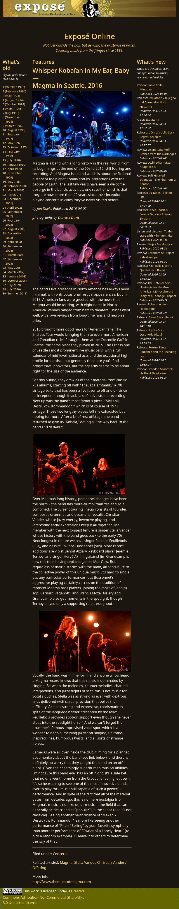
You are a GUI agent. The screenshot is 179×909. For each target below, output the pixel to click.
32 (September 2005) (12, 261)
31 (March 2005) (13, 255)
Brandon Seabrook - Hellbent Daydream (157, 371)
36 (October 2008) (15, 280)
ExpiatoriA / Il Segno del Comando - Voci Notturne (158, 102)
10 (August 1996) (14, 130)
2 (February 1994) (14, 91)
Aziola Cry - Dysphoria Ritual (151, 332)
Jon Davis (44, 208)
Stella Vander (84, 862)
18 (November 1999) (12, 175)
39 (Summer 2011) (15, 293)
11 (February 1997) (11, 136)
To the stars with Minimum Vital (156, 233)
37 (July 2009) (12, 285)
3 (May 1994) (11, 96)
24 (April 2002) (12, 208)
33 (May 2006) (12, 268)
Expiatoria (152, 119)
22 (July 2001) (12, 195)
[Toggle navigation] (22, 23)
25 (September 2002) (12, 214)
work (35, 891)
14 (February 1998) (11, 154)
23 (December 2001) (12, 201)
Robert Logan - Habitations (154, 306)
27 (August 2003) (14, 229)
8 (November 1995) (11, 119)
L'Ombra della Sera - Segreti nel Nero (158, 134)
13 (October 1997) (15, 147)
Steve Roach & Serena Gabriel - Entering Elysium (156, 214)
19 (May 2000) (12, 182)
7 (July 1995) (11, 113)
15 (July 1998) (12, 160)
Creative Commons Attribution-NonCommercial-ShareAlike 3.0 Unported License (44, 897)
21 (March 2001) (13, 190)
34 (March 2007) (13, 272)
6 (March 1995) (13, 109)
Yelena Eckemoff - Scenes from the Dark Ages (158, 152)
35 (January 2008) (14, 276)
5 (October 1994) (14, 104)
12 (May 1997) (12, 143)
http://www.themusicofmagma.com (61, 881)
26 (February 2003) (11, 222)
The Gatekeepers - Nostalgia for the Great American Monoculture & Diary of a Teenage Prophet (158, 289)
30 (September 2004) (12, 248)
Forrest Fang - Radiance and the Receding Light (158, 351)
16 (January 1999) (14, 164)
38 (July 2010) (12, 289)
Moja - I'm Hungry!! (160, 244)
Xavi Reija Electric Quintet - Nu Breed (156, 268)
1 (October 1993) (14, 87)
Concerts (60, 853)
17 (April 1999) (12, 169)
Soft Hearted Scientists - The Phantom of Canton (158, 179)
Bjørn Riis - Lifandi (161, 317)
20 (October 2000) (15, 186)
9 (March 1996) (13, 126)
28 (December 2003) (12, 235)
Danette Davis (68, 217)
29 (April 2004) (12, 242)
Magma (66, 862)
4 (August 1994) (13, 100)
